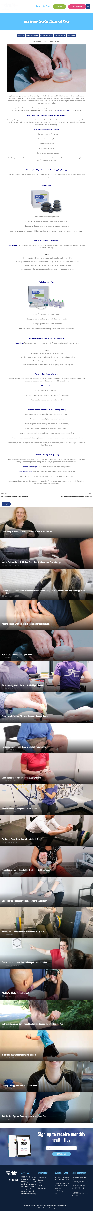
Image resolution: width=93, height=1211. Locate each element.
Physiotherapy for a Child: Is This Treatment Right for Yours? (26, 869)
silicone (59, 110)
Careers (40, 1185)
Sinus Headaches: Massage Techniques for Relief (21, 777)
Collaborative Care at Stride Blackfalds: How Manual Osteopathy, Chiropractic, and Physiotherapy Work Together (43, 591)
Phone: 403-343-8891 (62, 1183)
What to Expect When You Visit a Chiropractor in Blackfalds (26, 623)
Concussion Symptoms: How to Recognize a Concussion (24, 962)
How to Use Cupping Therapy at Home (17, 654)
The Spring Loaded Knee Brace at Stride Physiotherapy (24, 746)
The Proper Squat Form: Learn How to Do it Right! (22, 839)
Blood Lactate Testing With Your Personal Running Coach (25, 716)
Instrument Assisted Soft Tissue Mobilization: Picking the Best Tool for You (32, 1023)
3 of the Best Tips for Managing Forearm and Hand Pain (24, 1116)
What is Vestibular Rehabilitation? (15, 993)
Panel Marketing (50, 1208)
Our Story (46, 6)
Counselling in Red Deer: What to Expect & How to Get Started (27, 531)
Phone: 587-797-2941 (79, 1185)
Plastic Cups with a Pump (46, 282)
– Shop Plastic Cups (24, 471)
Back (4, 504)
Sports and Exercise (60, 35)
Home (38, 6)
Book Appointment (77, 7)
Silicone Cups (46, 185)
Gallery (40, 1183)
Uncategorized (71, 35)
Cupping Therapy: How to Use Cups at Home (19, 1085)
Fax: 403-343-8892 (61, 1186)
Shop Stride (42, 1177)
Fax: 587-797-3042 (78, 1188)
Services (40, 1180)
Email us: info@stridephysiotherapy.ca (63, 1191)
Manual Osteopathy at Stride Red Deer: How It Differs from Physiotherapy (31, 562)
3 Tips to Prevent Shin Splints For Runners (19, 1054)
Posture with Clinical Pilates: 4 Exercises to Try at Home (24, 931)
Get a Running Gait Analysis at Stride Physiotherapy (23, 685)
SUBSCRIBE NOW (61, 1154)
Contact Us (42, 1188)
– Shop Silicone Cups (29, 467)
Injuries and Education (32, 35)
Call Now (59, 7)
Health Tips (21, 35)
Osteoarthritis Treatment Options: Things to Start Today (24, 900)
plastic (68, 110)
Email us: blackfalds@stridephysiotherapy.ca (80, 1193)
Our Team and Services (46, 35)
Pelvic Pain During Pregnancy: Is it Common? (20, 808)
